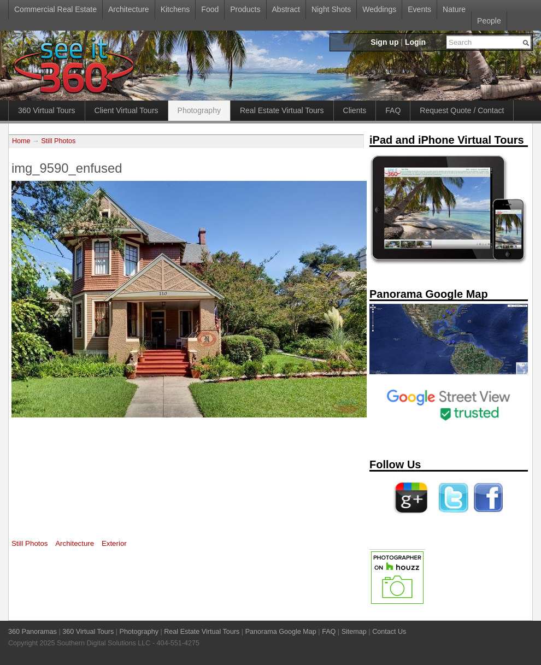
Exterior (114, 543)
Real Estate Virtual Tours (282, 110)
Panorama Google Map (280, 631)
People (489, 20)
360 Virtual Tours (46, 110)
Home (21, 141)
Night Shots (331, 9)
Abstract (286, 9)
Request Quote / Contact (462, 110)
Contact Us (389, 631)
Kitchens (175, 9)
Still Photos (58, 141)
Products (245, 9)
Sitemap (354, 631)
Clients (355, 110)
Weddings (379, 9)
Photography (199, 110)
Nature (454, 9)
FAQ (393, 110)
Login (415, 42)
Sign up (384, 42)
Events (419, 9)
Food (210, 9)
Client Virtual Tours (126, 110)
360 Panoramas (32, 631)
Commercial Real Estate (55, 9)
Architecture (128, 9)
